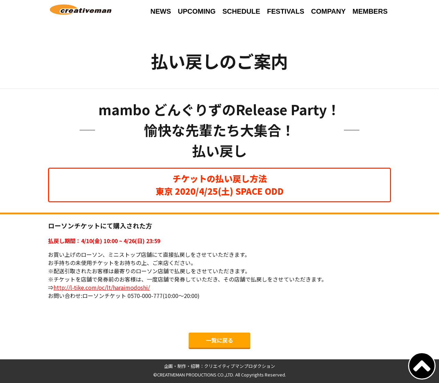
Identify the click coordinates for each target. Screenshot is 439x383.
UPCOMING (196, 11)
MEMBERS (370, 11)
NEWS (160, 11)
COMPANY (328, 11)
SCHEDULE (241, 11)
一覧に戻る (219, 340)
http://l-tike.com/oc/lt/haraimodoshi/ (102, 287)
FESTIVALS (285, 11)
